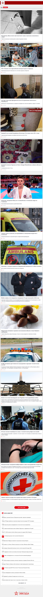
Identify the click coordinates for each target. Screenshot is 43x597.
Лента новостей (7, 513)
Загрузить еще (21, 507)
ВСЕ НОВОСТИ (22, 583)
